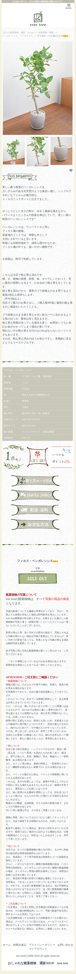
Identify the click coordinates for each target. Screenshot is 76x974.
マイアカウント (38, 948)
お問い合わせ (65, 944)
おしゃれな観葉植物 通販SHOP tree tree (38, 963)
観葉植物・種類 (46, 32)
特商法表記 (19, 944)
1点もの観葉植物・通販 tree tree (18, 32)
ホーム (7, 944)
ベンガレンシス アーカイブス (18, 36)
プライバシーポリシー (42, 944)
